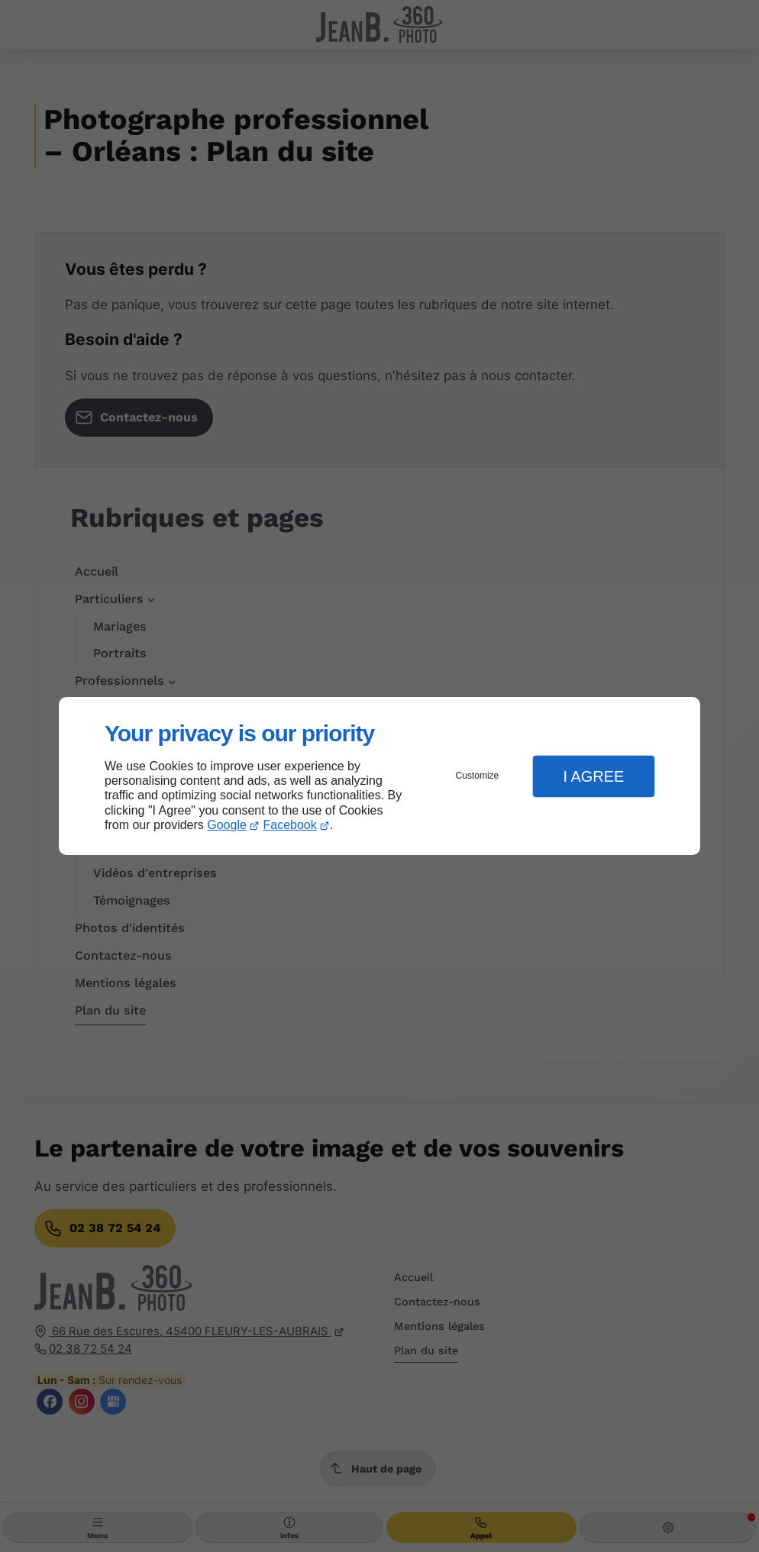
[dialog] (379, 776)
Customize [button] (477, 775)
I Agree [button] (593, 776)
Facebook (290, 824)
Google (227, 824)
